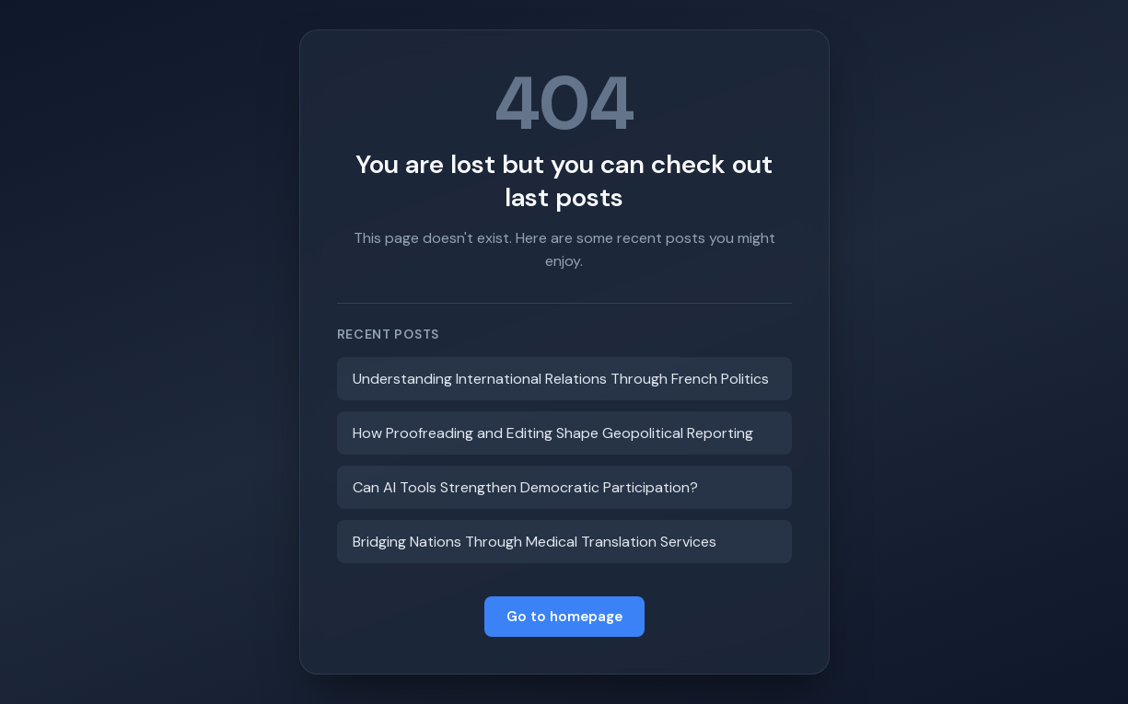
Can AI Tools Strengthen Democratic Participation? (525, 487)
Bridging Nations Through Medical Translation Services (534, 541)
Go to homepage (564, 616)
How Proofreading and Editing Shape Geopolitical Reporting (553, 433)
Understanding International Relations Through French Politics (561, 378)
